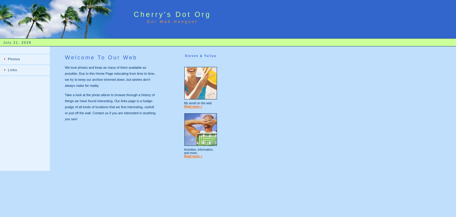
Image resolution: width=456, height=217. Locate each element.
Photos (14, 59)
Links (12, 70)
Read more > (193, 106)
